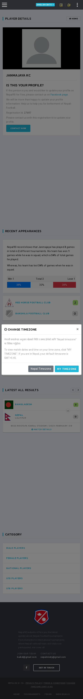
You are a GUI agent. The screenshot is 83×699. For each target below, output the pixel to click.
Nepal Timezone (41, 368)
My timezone (66, 369)
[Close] (77, 329)
